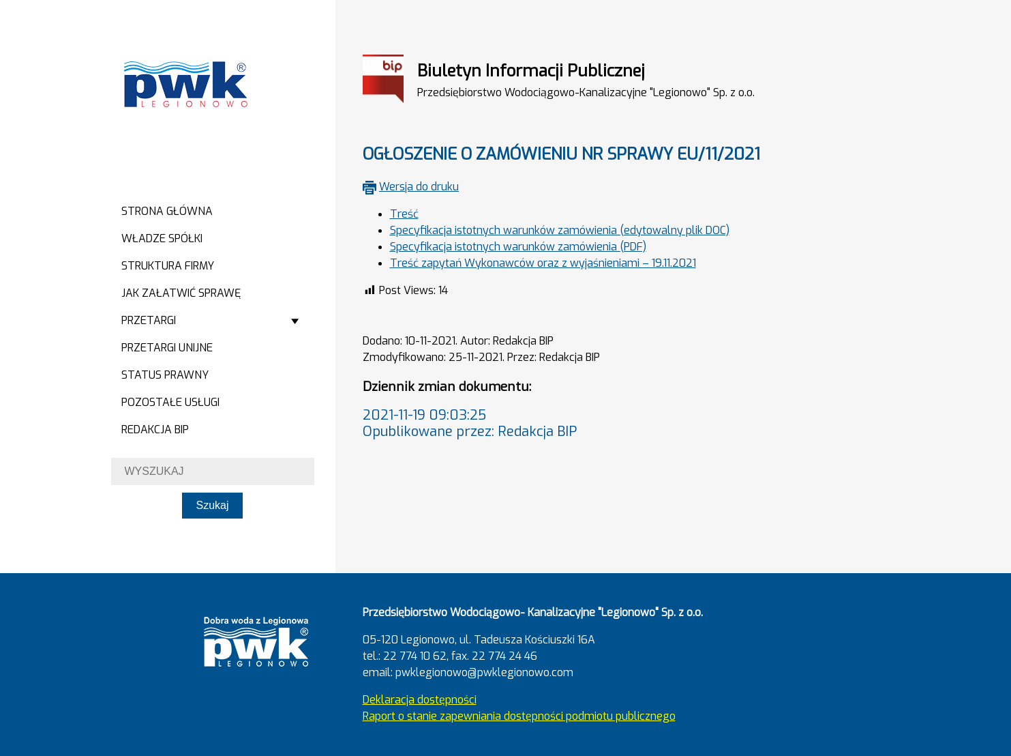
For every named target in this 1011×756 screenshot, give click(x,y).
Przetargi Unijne (167, 347)
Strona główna (167, 211)
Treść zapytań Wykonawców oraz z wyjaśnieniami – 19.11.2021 (543, 263)
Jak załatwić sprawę (181, 293)
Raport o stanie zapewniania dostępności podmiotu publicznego (519, 716)
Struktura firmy (167, 266)
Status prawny (165, 375)
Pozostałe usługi (170, 402)
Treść (404, 214)
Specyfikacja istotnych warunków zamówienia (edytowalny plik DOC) (559, 230)
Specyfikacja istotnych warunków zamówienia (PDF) (518, 246)
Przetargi (148, 320)
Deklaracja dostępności (420, 700)
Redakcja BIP (155, 429)
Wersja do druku (419, 186)
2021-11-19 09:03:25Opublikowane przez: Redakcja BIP (470, 423)
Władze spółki (161, 238)
